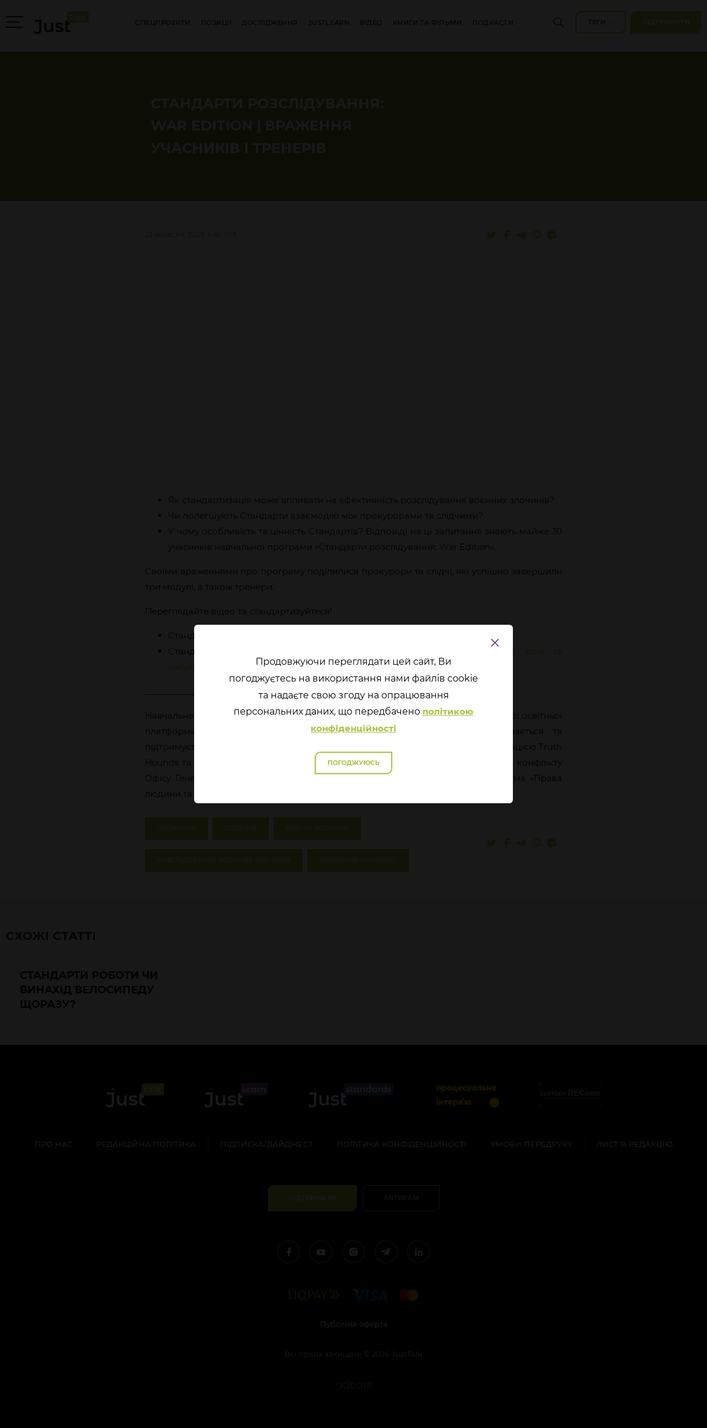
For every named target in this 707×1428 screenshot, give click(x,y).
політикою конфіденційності (392, 720)
